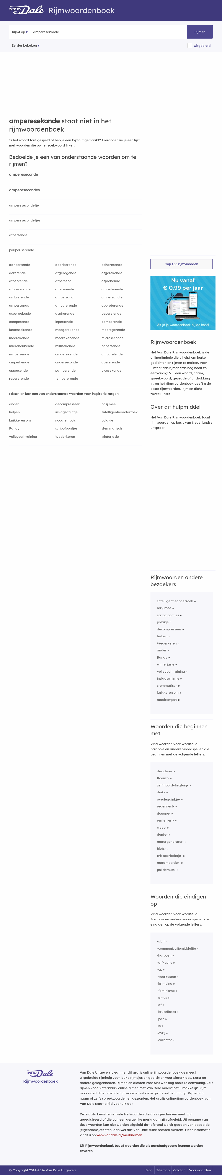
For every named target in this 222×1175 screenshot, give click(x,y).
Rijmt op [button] (18, 32)
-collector (164, 1040)
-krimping (164, 983)
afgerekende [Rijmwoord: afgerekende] (111, 273)
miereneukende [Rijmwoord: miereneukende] (21, 346)
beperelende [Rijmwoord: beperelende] (111, 313)
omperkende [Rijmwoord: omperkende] (19, 362)
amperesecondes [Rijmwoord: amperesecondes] (24, 190)
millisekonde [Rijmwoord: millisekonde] (65, 346)
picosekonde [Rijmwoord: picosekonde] (111, 370)
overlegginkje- (168, 799)
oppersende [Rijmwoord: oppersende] (18, 370)
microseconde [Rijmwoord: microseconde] (112, 338)
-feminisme (166, 991)
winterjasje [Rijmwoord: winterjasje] (110, 437)
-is (159, 1026)
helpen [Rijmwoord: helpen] (14, 412)
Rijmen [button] (199, 32)
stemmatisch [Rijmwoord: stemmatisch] (111, 428)
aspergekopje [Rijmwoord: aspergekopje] (20, 313)
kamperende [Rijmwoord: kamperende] (111, 322)
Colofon (179, 1170)
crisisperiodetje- (169, 856)
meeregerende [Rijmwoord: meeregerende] (113, 330)
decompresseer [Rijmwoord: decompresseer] (67, 404)
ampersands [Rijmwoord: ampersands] (19, 305)
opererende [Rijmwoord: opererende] (110, 362)
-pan (160, 1019)
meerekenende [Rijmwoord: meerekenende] (67, 338)
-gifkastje (164, 962)
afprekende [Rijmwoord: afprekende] (110, 281)
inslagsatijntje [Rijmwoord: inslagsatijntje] (66, 412)
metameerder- (168, 863)
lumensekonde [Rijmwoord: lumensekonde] (20, 330)
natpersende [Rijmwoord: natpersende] (19, 354)
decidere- (164, 771)
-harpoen (164, 955)
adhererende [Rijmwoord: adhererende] (111, 265)
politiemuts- (166, 870)
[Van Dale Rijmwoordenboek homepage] (28, 10)
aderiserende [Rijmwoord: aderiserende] (66, 265)
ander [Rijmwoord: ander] (14, 404)
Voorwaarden (200, 1170)
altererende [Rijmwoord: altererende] (64, 289)
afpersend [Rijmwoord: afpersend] (63, 281)
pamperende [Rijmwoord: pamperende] (65, 370)
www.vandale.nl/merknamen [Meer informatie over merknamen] (119, 1135)
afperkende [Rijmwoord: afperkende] (18, 281)
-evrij (161, 1033)
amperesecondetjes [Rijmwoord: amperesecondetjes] (24, 220)
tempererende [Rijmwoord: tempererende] (66, 378)
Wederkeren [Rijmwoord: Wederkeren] (65, 437)
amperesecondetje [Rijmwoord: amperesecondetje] (24, 205)
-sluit (161, 941)
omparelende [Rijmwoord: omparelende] (112, 354)
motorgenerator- (170, 842)
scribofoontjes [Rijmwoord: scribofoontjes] (66, 428)
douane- (163, 813)
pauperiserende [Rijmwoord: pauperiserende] (21, 250)
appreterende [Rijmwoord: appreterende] (112, 305)
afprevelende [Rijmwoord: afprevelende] (20, 289)
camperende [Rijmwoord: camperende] (19, 322)
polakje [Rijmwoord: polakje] (107, 420)
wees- (161, 827)
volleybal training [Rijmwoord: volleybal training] (23, 437)
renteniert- (165, 820)
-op (159, 969)
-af (159, 1005)
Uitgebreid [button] (202, 46)
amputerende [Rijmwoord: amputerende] (66, 305)
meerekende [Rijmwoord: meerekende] (19, 338)
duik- (161, 792)
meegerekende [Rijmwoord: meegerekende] (67, 330)
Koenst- (163, 778)
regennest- (165, 806)
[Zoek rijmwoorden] (54, 32)
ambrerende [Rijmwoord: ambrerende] (19, 297)
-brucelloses (166, 1012)
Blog (149, 1170)
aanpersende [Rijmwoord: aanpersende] (19, 265)
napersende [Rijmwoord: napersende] (110, 346)
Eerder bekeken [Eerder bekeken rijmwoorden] (24, 45)
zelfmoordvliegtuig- (172, 785)
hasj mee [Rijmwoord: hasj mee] (108, 404)
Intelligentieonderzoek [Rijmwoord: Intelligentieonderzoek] (119, 412)
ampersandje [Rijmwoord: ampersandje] (111, 297)
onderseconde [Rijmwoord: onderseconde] (66, 362)
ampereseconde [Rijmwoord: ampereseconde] (23, 174)
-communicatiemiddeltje (176, 948)
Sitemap (163, 1170)
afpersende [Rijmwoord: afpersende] (18, 235)
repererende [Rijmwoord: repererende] (19, 378)
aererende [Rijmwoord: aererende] (17, 273)
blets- (161, 848)
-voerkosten (166, 977)
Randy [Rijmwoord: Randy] (14, 428)
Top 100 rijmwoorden (181, 264)
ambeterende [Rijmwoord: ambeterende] (112, 289)
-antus (162, 998)
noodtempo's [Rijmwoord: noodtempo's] (65, 420)
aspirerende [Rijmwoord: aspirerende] (64, 313)
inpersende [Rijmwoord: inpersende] (64, 322)
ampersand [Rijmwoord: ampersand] (64, 297)
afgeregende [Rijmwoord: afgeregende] (65, 273)
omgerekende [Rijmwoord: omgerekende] (66, 354)
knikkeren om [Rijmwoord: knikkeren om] (20, 420)
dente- (162, 834)
